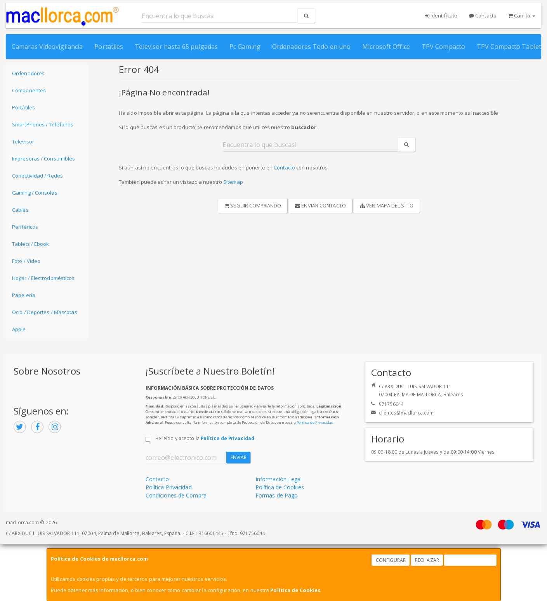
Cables (20, 209)
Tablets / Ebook (30, 243)
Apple (19, 329)
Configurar (391, 560)
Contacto (483, 15)
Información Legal (278, 479)
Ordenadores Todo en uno (311, 46)
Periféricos (25, 226)
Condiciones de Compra (176, 495)
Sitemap (233, 181)
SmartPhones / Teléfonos (42, 124)
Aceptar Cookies (470, 560)
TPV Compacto (443, 46)
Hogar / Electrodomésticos (43, 278)
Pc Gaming (244, 46)
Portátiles (23, 107)
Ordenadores (28, 73)
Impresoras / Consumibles (43, 158)
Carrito (521, 15)
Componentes (29, 90)
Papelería (23, 295)
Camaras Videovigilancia (47, 46)
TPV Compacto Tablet (509, 46)
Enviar (239, 457)
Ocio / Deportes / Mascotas (44, 312)
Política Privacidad (169, 487)
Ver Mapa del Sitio (386, 205)
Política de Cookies (295, 590)
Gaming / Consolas (34, 192)
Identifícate (441, 15)
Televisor (23, 141)
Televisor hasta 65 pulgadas (176, 46)
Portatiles (108, 46)
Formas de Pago (276, 495)
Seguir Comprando (252, 205)
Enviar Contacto (320, 205)
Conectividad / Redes (37, 175)
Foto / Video (26, 260)
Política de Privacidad (315, 422)
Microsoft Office (386, 46)
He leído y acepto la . (205, 438)
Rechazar (427, 560)
